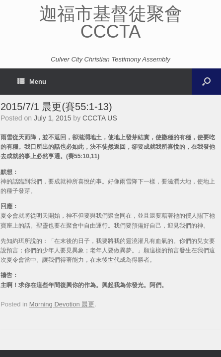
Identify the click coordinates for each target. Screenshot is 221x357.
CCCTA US (99, 118)
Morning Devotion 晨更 (62, 304)
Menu (31, 81)
